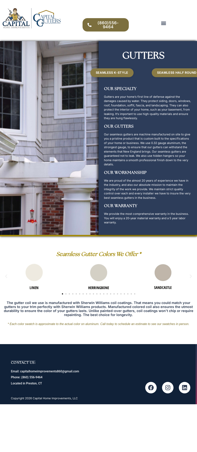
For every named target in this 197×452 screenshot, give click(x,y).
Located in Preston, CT (26, 383)
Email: (15, 371)
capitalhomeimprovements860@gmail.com (49, 371)
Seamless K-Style (112, 72)
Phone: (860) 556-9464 (27, 377)
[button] (163, 23)
